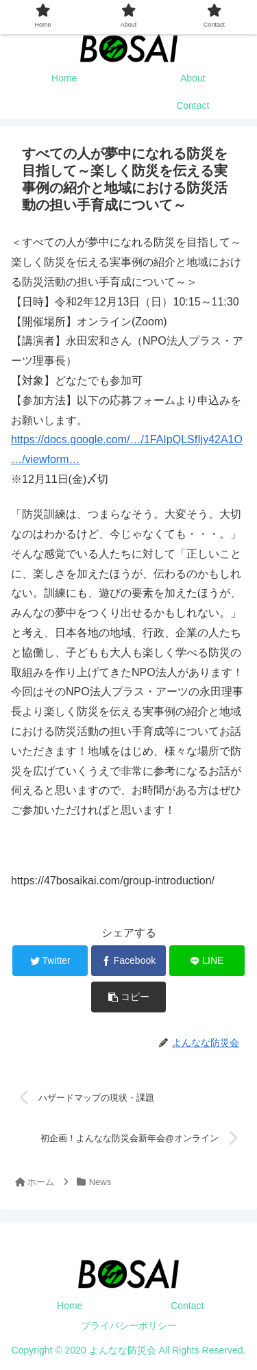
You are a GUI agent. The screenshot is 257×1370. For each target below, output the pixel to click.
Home (69, 1305)
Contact (187, 1305)
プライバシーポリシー (129, 1325)
